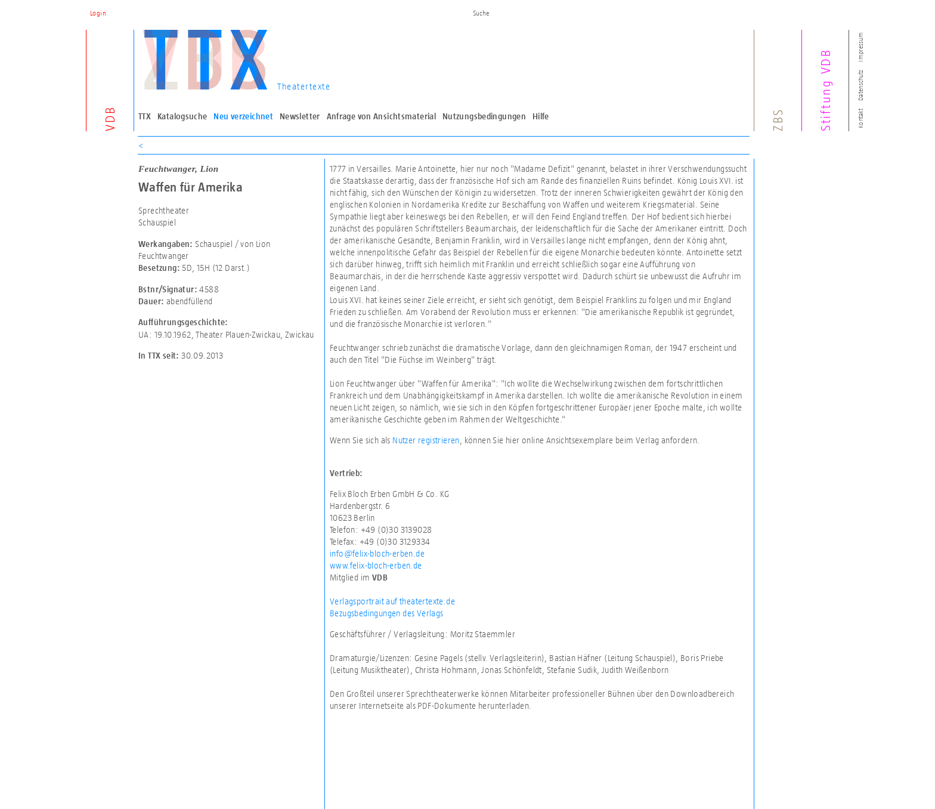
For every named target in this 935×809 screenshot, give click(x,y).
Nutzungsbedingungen (484, 116)
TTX (144, 116)
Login (98, 13)
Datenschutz (860, 85)
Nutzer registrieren (426, 440)
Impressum (860, 46)
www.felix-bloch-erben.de (376, 565)
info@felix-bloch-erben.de (377, 553)
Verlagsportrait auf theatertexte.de (392, 601)
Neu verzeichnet (243, 116)
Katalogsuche (182, 116)
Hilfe (540, 116)
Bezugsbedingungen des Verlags (387, 613)
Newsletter (300, 116)
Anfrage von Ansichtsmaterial (381, 116)
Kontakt (860, 118)
